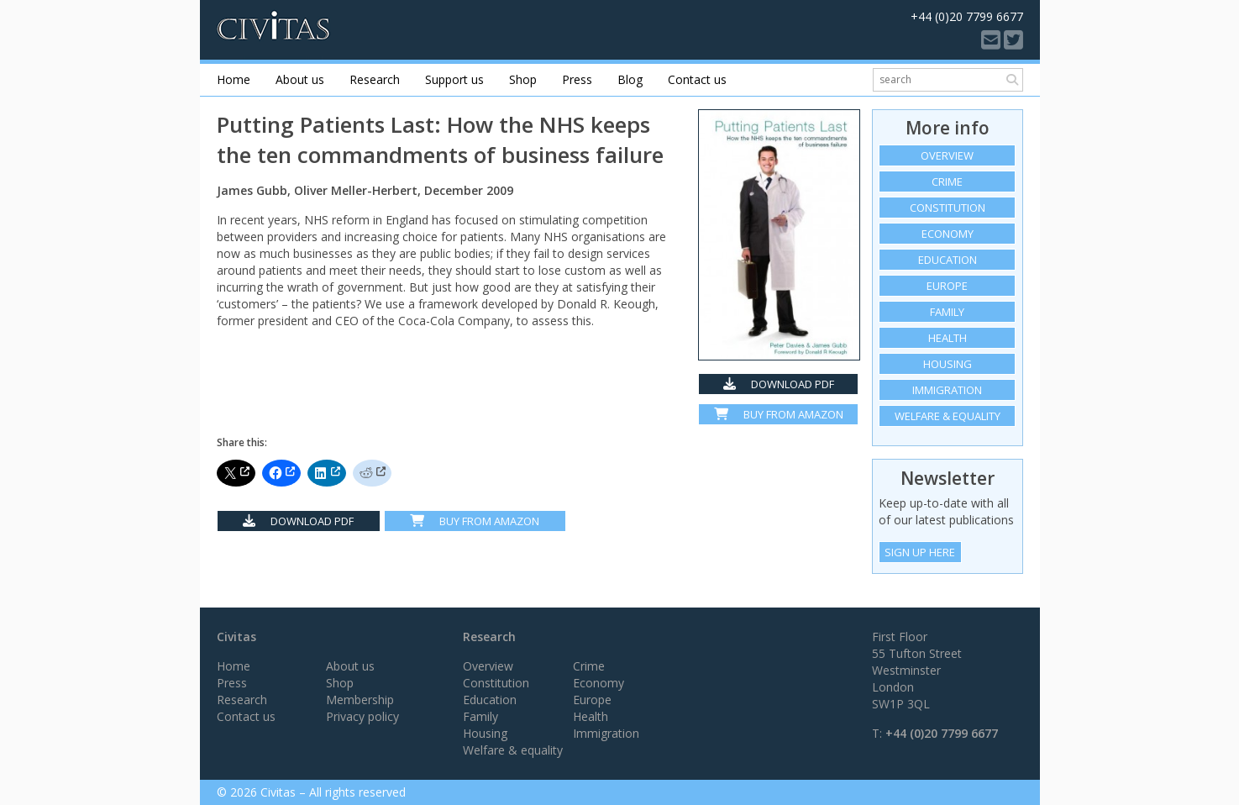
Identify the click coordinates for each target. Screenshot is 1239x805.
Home (233, 79)
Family (947, 311)
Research (374, 79)
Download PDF (778, 384)
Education (947, 259)
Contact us (697, 79)
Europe (947, 285)
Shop (523, 79)
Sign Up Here (920, 552)
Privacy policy (362, 716)
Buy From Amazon (474, 521)
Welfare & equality (947, 416)
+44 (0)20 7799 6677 (941, 733)
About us (300, 79)
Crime (947, 181)
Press (577, 79)
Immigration (947, 389)
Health (947, 337)
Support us (454, 79)
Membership (360, 700)
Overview (947, 155)
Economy (947, 233)
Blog (630, 79)
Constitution (947, 207)
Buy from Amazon (778, 414)
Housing (947, 363)
